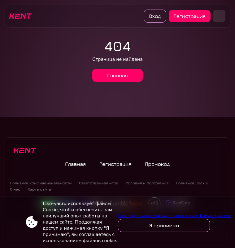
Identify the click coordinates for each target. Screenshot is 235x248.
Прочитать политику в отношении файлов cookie (175, 215)
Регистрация (190, 16)
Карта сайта (39, 189)
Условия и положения (147, 183)
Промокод (157, 164)
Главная (117, 75)
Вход (155, 16)
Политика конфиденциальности (41, 183)
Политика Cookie (192, 183)
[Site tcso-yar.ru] (22, 16)
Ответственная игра (98, 183)
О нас (15, 189)
